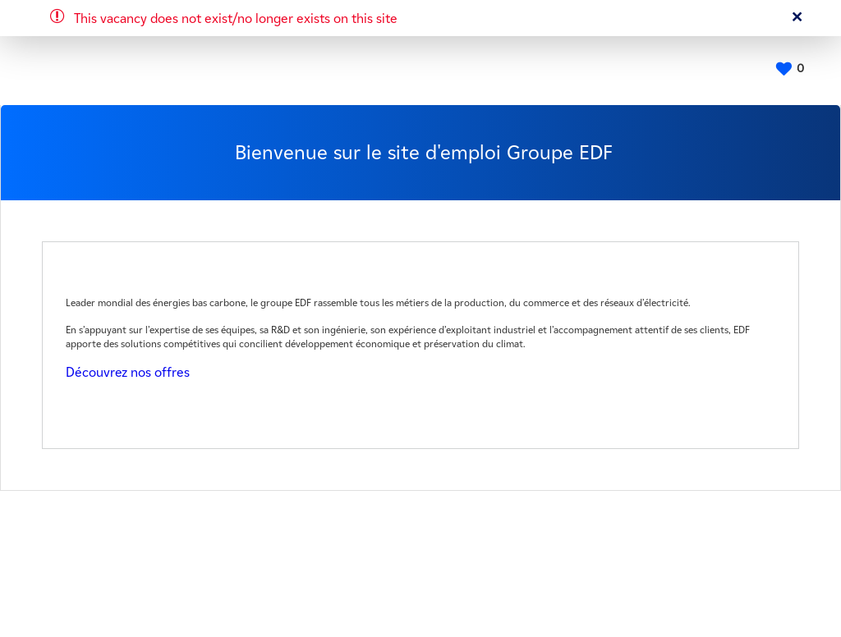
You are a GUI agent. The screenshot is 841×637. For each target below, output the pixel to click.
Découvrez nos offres (128, 372)
